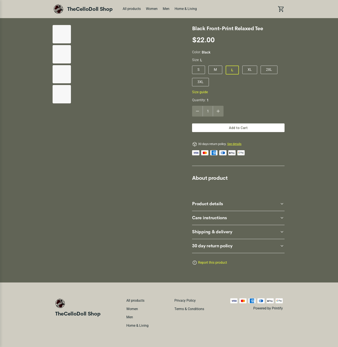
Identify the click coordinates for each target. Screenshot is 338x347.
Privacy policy (185, 300)
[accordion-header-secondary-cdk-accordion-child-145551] (238, 204)
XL (250, 70)
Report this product (212, 262)
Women (152, 9)
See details (234, 144)
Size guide (200, 92)
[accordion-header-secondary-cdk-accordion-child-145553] (238, 232)
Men (166, 9)
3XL (200, 82)
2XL (269, 70)
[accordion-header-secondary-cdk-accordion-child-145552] (238, 218)
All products (132, 9)
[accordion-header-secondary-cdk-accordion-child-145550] (238, 246)
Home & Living (186, 9)
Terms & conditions (189, 309)
